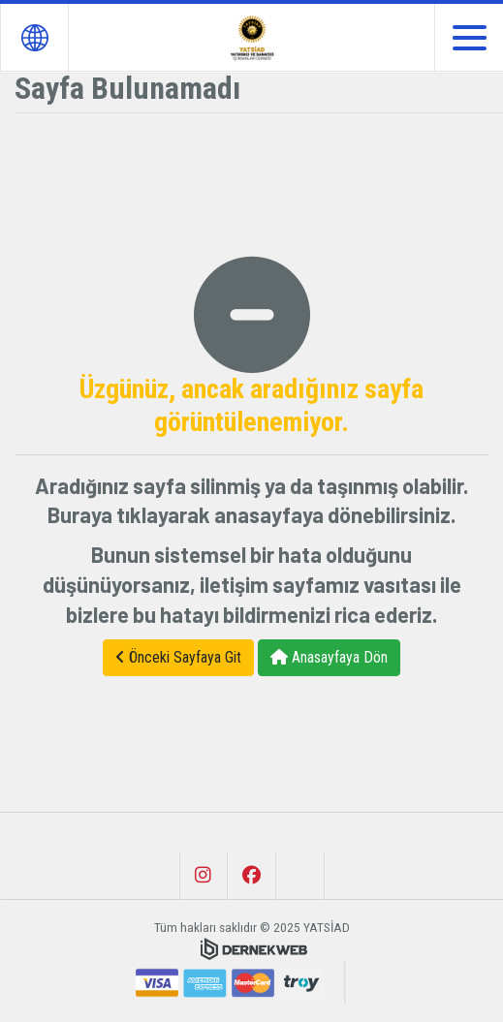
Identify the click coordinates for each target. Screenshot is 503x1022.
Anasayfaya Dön (329, 657)
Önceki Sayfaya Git (178, 657)
